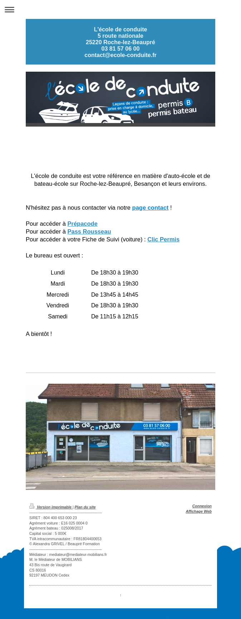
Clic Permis (163, 239)
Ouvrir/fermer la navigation (120, 9)
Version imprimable (51, 507)
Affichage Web (199, 511)
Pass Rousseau (89, 231)
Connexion (202, 506)
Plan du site (85, 507)
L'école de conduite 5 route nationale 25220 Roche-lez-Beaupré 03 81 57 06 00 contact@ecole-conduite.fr (120, 42)
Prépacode (82, 223)
